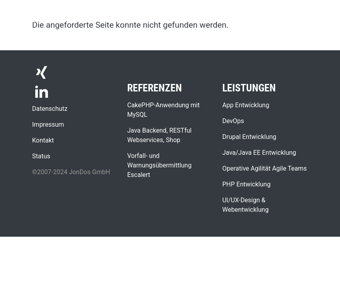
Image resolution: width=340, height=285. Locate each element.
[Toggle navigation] (322, 11)
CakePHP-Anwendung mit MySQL (163, 109)
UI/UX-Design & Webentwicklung (245, 204)
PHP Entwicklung (246, 184)
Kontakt (43, 140)
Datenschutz (49, 108)
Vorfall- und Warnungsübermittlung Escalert (159, 165)
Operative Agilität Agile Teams (264, 168)
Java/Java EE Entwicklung (259, 152)
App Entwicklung (245, 105)
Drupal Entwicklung (249, 137)
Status (41, 156)
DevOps (233, 121)
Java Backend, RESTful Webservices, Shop (159, 135)
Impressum (48, 124)
